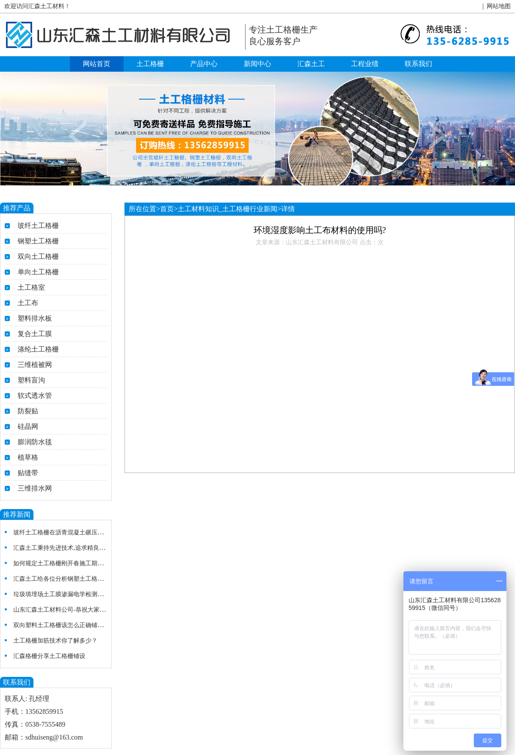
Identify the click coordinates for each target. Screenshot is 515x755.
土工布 (28, 302)
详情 (288, 208)
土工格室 (31, 287)
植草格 (28, 457)
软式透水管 (35, 395)
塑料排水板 (35, 318)
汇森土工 (311, 63)
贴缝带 (28, 472)
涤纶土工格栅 (38, 349)
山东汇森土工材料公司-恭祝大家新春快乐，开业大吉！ (86, 609)
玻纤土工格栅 (38, 225)
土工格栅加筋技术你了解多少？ (55, 640)
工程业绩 (365, 63)
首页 (167, 208)
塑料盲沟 (31, 380)
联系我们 (418, 63)
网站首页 (96, 63)
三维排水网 (35, 488)
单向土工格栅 (38, 272)
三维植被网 (35, 364)
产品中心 (204, 63)
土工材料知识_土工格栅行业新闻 (227, 208)
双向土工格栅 (38, 256)
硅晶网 (28, 426)
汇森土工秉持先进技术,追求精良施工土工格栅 (74, 548)
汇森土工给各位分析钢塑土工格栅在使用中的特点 (79, 579)
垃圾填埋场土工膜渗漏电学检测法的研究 (67, 594)
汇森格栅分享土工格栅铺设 (49, 656)
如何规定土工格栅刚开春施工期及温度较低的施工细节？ (88, 563)
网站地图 (499, 6)
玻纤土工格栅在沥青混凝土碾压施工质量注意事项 (79, 532)
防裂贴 (28, 411)
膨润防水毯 (35, 442)
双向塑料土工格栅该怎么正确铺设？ (61, 625)
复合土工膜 (35, 333)
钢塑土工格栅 (38, 241)
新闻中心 (257, 63)
